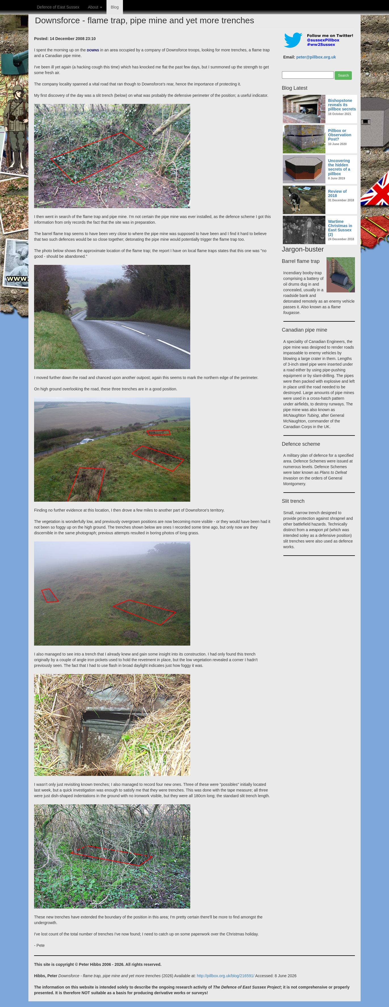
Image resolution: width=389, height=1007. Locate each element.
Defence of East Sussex (58, 7)
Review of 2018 (337, 193)
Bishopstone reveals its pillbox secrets (342, 105)
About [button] (95, 7)
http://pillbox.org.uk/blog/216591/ (225, 975)
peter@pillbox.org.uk (316, 57)
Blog (115, 7)
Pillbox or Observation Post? (340, 135)
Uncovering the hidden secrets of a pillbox (339, 167)
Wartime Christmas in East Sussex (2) (340, 228)
